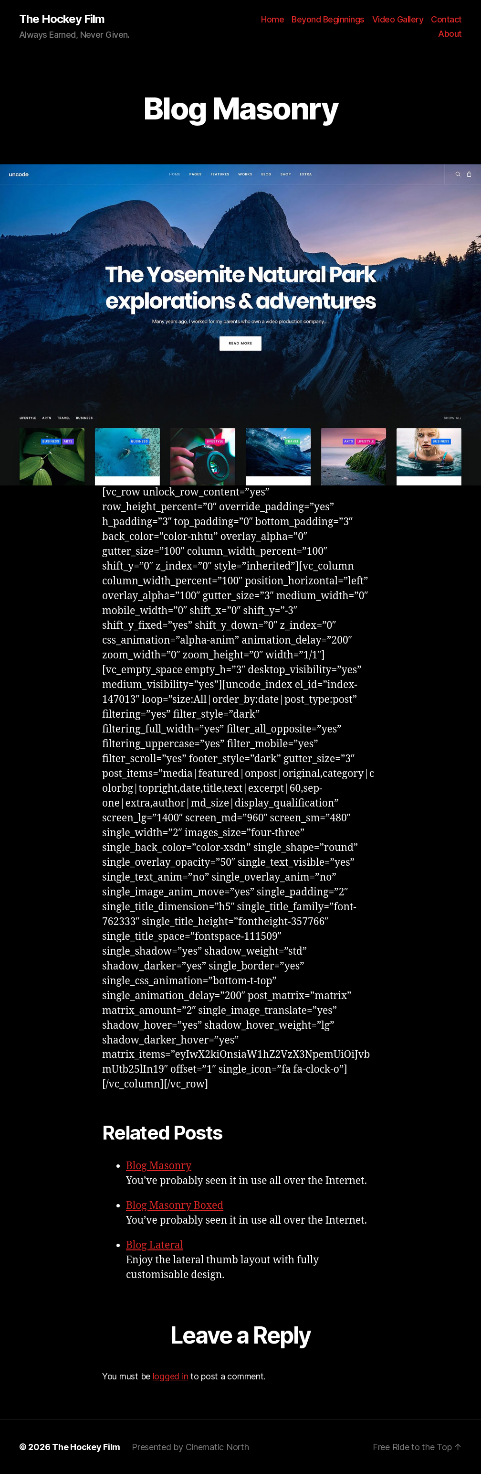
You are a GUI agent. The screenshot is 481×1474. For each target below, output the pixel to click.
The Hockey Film (62, 19)
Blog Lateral (154, 1245)
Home (272, 19)
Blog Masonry (158, 1166)
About (450, 34)
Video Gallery (398, 19)
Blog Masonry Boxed (174, 1205)
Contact (446, 19)
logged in (170, 1376)
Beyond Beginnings (328, 19)
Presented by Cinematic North (190, 1447)
